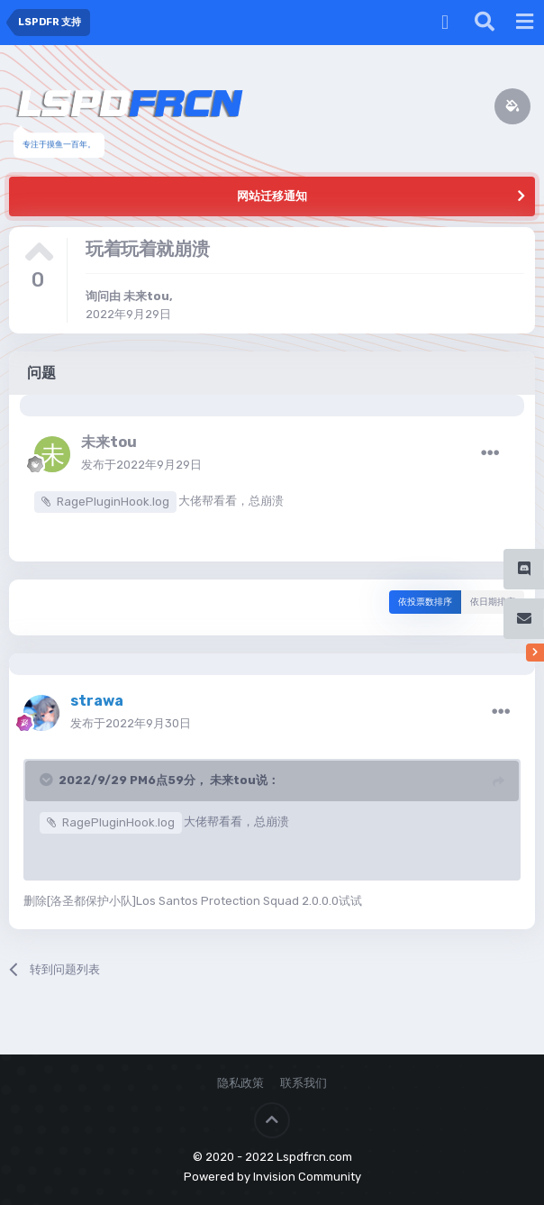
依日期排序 (492, 602)
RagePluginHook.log (113, 501)
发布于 (141, 464)
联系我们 (303, 1083)
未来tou (146, 296)
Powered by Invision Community (272, 1176)
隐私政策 (240, 1083)
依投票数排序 (425, 602)
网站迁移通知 (272, 196)
